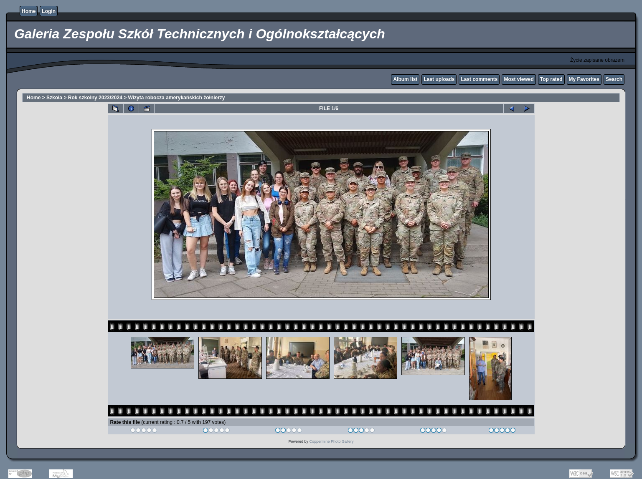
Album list (405, 79)
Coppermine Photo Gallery (331, 441)
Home (29, 11)
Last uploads (439, 79)
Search (614, 79)
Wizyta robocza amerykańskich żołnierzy (176, 98)
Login (49, 11)
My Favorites (584, 79)
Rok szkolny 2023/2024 (95, 98)
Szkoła (54, 98)
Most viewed (518, 79)
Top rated (551, 79)
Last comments (479, 79)
